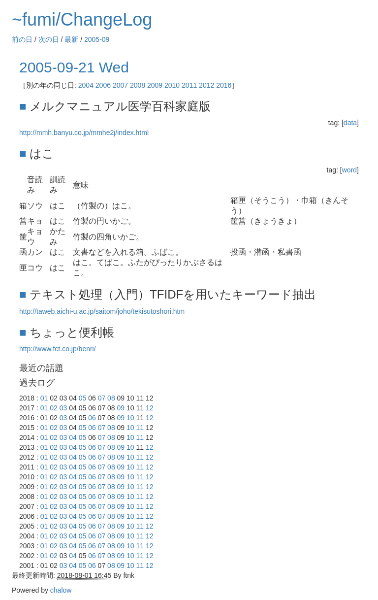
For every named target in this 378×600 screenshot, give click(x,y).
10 (130, 418)
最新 (71, 39)
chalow (61, 590)
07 (102, 398)
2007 (120, 85)
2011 (189, 85)
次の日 (48, 39)
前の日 (22, 39)
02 (54, 408)
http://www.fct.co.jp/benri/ (57, 349)
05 (83, 398)
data (350, 123)
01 (44, 398)
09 (121, 408)
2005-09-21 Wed (74, 67)
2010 (172, 85)
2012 (206, 85)
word (349, 170)
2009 (154, 85)
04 (73, 437)
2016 (223, 85)
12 (150, 408)
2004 (86, 85)
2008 (137, 85)
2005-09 (96, 39)
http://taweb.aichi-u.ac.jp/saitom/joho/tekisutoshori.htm (102, 311)
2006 (103, 85)
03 (63, 408)
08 (111, 398)
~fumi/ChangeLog (82, 19)
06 (92, 418)
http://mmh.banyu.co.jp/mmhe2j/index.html (84, 132)
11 (140, 428)
